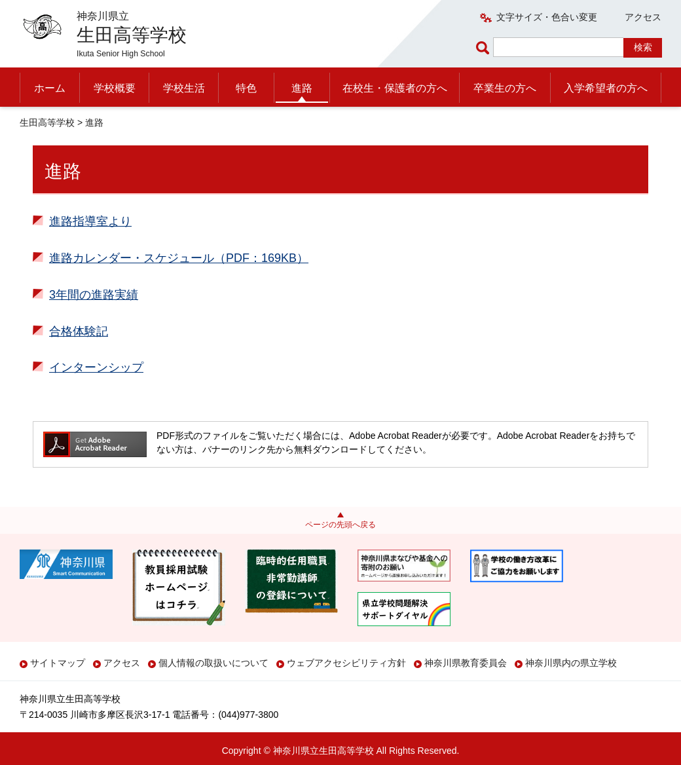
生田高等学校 (47, 122)
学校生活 (184, 88)
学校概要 (115, 88)
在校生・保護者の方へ (394, 88)
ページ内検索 (484, 47)
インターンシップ (96, 367)
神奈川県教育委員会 (465, 663)
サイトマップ (57, 663)
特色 (246, 88)
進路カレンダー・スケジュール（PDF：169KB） (178, 258)
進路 (301, 88)
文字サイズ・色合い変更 (546, 17)
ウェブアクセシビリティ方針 (346, 663)
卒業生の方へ (504, 88)
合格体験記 (78, 331)
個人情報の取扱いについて (213, 663)
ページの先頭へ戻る (340, 524)
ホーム (49, 88)
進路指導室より (90, 221)
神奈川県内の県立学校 (571, 663)
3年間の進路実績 (93, 294)
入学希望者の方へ (606, 88)
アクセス (643, 17)
